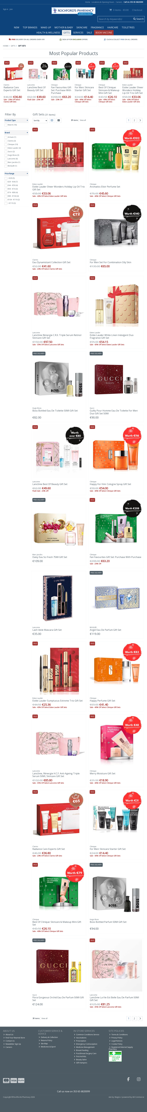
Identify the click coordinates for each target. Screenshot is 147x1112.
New (16, 27)
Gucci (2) (11, 151)
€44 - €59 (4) (13, 185)
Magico (118, 1097)
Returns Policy (45, 1040)
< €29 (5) (11, 178)
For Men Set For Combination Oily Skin (110, 262)
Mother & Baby (63, 27)
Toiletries (128, 27)
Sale (89, 32)
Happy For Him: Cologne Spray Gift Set (110, 484)
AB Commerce (138, 1097)
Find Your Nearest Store (14, 1037)
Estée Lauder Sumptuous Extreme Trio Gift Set (57, 700)
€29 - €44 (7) (13, 181)
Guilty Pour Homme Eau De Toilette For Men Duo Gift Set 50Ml (114, 412)
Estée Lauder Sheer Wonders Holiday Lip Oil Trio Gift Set (132, 90)
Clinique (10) (13, 144)
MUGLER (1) (12, 166)
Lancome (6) (13, 158)
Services (78, 32)
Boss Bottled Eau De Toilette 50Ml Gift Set (55, 410)
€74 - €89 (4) (13, 192)
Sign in (5, 9)
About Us (8, 1034)
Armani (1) (12, 137)
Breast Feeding (81, 1050)
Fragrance (97, 27)
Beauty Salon (80, 1059)
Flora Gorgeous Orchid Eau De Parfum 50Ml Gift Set (58, 999)
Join (11, 9)
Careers (119, 2)
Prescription (80, 1041)
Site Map (43, 1043)
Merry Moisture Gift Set (102, 773)
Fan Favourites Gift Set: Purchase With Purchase (61, 90)
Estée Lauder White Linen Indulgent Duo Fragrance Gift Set (112, 336)
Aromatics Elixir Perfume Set (105, 186)
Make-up (46, 27)
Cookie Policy (115, 1044)
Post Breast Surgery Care (85, 1053)
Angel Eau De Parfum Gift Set (105, 629)
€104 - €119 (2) (14, 199)
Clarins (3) (12, 140)
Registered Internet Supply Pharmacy (121, 1048)
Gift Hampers (80, 1063)
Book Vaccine (104, 32)
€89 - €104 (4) (13, 196)
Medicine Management (84, 1047)
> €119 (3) (12, 203)
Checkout (137, 10)
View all (83, 120)
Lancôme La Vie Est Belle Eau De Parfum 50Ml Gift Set (114, 999)
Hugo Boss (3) (13, 155)
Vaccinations (80, 1037)
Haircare (112, 27)
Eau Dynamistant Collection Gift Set (51, 262)
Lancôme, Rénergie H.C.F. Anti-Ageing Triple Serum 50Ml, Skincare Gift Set (56, 775)
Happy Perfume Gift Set (102, 700)
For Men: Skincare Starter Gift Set (84, 89)
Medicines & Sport (47, 1046)
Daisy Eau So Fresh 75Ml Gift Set (49, 557)
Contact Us (8, 1041)
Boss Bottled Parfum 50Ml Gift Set (108, 921)
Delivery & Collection (48, 1037)
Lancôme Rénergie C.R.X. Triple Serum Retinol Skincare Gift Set (56, 336)
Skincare (81, 27)
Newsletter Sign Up (12, 1044)
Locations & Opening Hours (103, 2)
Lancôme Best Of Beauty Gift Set (36, 89)
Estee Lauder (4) (14, 148)
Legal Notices (115, 1041)
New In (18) (12, 125)
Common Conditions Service (86, 1034)
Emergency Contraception (85, 1044)
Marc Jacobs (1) (14, 162)
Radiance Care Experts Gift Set (12, 89)
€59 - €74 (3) (13, 189)
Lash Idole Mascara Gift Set (47, 629)
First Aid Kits (80, 1056)
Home (87, 2)
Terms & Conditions (118, 1034)
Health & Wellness (48, 32)
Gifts (66, 32)
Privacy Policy (115, 1037)
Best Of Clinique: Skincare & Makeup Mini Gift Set (109, 90)
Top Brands (30, 27)
